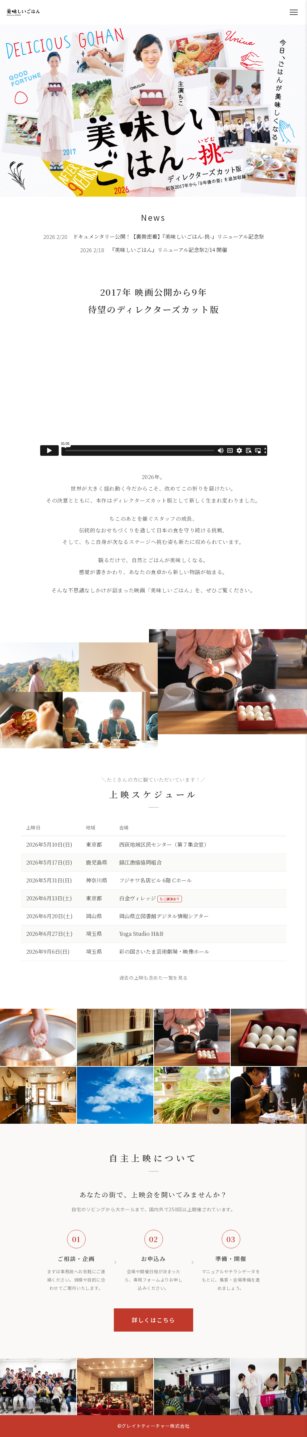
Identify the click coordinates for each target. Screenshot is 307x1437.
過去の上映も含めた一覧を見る (153, 977)
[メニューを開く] (293, 12)
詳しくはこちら (153, 1320)
